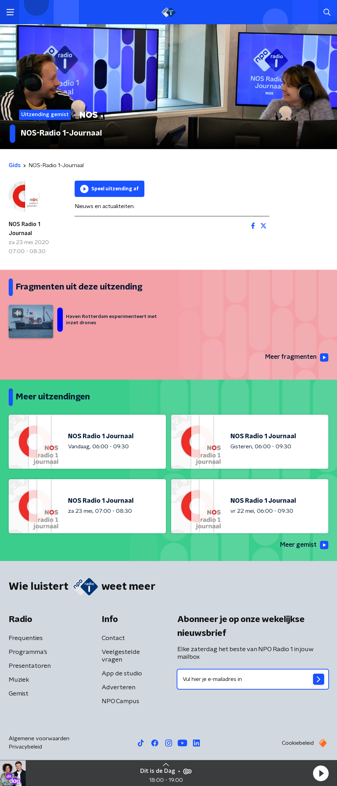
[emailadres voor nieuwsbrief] (253, 679)
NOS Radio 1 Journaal (24, 229)
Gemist (18, 694)
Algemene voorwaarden (39, 738)
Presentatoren (30, 666)
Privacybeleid (25, 747)
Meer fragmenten (296, 357)
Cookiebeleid (298, 743)
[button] (321, 773)
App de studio (122, 674)
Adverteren (118, 687)
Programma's (28, 652)
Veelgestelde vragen (121, 656)
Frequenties (26, 638)
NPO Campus (120, 701)
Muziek (19, 680)
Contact (113, 638)
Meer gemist (303, 545)
